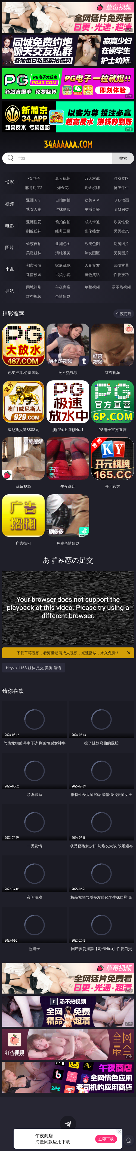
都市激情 (33, 265)
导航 (9, 291)
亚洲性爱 (33, 221)
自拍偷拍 (62, 200)
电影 (9, 226)
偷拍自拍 (62, 221)
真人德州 (62, 178)
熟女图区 (92, 252)
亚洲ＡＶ (33, 200)
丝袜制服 (62, 209)
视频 (9, 204)
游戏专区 (121, 178)
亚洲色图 (62, 243)
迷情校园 (33, 274)
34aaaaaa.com (68, 144)
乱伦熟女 (92, 231)
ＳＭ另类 (121, 209)
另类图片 (121, 252)
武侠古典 (121, 265)
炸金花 (63, 187)
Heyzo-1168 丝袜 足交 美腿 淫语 (33, 667)
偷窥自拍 (33, 243)
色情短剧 (62, 296)
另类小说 (62, 274)
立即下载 (106, 1138)
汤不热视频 (121, 287)
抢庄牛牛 (121, 187)
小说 (9, 269)
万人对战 (92, 178)
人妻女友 (92, 265)
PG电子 (33, 178)
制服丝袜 (33, 231)
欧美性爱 (121, 221)
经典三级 (62, 231)
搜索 (123, 158)
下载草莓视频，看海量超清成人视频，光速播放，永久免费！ (74, 653)
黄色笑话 (92, 274)
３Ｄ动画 (121, 200)
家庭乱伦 (62, 265)
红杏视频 (33, 296)
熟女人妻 (33, 209)
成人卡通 (92, 221)
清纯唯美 (62, 252)
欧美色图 (92, 243)
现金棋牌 (92, 187)
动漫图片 (121, 243)
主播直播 (92, 209)
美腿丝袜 (33, 252)
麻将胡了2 (33, 187)
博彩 (9, 182)
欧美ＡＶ (92, 200)
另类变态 (121, 231)
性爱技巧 (121, 274)
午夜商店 (62, 287)
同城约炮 (33, 287)
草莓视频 (92, 287)
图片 (9, 247)
